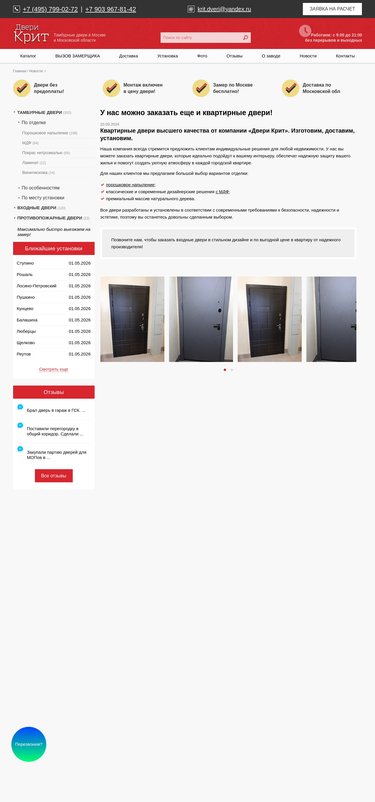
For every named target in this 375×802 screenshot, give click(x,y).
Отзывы (235, 55)
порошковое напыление (130, 184)
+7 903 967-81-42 (110, 9)
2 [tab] (232, 370)
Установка (167, 55)
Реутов (24, 353)
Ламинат (34, 162)
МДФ (30, 142)
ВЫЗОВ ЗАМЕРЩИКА (77, 55)
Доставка (128, 55)
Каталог (28, 55)
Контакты (345, 55)
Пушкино (26, 297)
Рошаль (25, 274)
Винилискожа (38, 172)
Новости (308, 55)
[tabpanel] (132, 319)
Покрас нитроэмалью (46, 152)
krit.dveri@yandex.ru (224, 9)
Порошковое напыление (50, 133)
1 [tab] (225, 370)
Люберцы (26, 331)
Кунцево (25, 308)
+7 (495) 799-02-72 (50, 9)
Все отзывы (53, 475)
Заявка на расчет (332, 8)
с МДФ (222, 191)
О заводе (271, 55)
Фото (202, 55)
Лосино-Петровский (37, 285)
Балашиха (27, 319)
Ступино (25, 263)
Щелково (26, 342)
